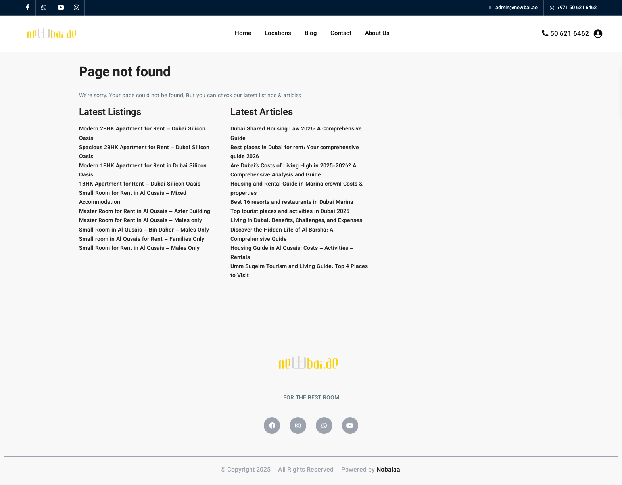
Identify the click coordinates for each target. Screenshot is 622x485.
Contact (340, 33)
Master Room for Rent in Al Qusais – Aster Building (144, 211)
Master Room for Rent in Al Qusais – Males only (140, 221)
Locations (278, 33)
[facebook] (27, 8)
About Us (377, 33)
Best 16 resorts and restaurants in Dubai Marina (291, 202)
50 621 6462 (569, 34)
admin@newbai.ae (513, 8)
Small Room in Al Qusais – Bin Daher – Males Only (144, 230)
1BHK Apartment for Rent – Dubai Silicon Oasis (139, 184)
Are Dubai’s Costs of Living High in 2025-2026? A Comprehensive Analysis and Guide (293, 171)
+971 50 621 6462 (577, 8)
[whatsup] (44, 8)
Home (243, 33)
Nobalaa (389, 470)
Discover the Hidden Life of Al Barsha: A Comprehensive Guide (281, 235)
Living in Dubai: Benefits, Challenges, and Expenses (296, 221)
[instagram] (76, 8)
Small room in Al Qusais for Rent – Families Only (141, 239)
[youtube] (60, 8)
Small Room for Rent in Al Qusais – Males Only (139, 248)
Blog (311, 33)
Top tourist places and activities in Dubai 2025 (289, 211)
